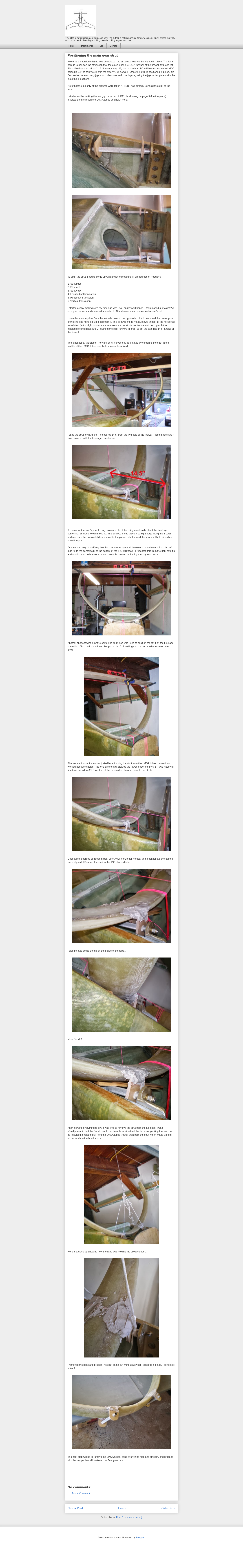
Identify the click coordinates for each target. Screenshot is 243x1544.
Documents (87, 46)
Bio (101, 46)
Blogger (140, 1537)
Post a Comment (80, 1493)
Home (71, 46)
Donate (113, 46)
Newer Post (75, 1508)
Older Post (168, 1508)
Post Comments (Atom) (129, 1517)
